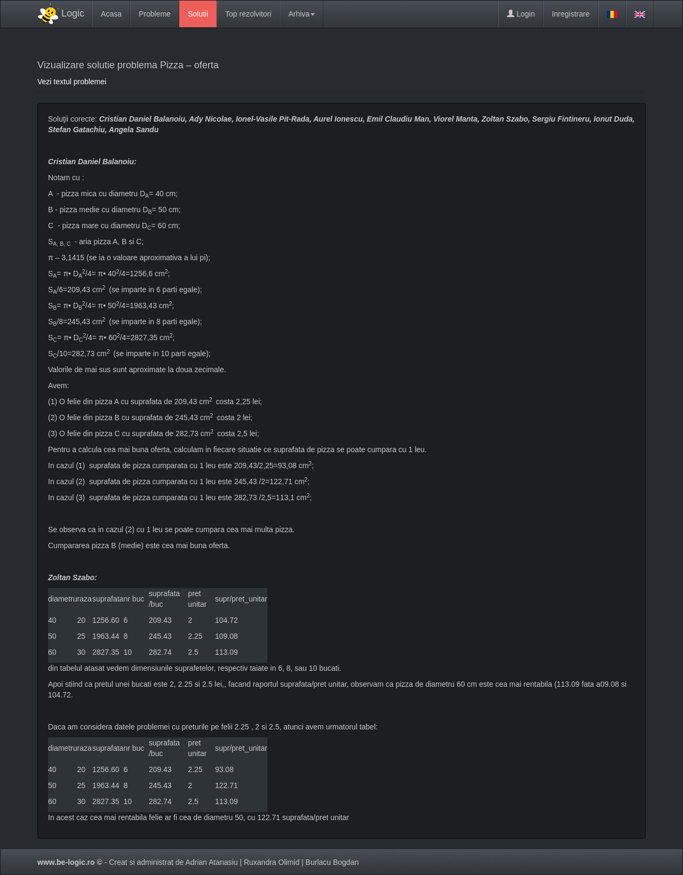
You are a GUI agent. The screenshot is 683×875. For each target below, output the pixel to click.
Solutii (198, 14)
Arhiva (301, 14)
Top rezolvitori (248, 14)
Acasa (111, 14)
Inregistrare (571, 14)
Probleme (155, 14)
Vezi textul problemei (71, 81)
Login (521, 14)
